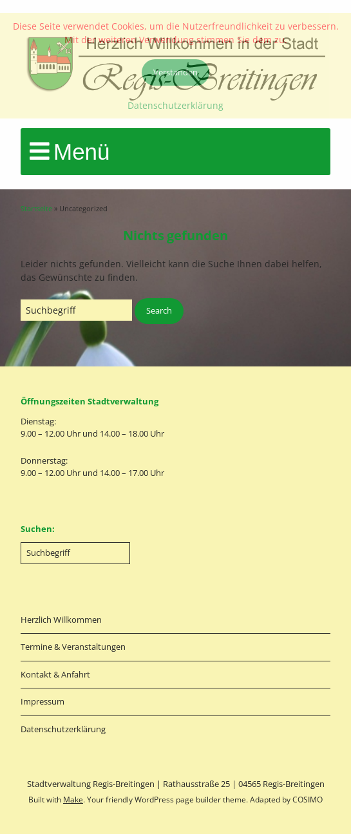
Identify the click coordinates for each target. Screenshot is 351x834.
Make (73, 799)
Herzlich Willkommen (61, 619)
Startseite (36, 208)
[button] (159, 311)
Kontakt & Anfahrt (55, 674)
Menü (81, 151)
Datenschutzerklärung (63, 729)
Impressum (42, 701)
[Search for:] (76, 310)
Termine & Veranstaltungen (73, 646)
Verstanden (175, 72)
